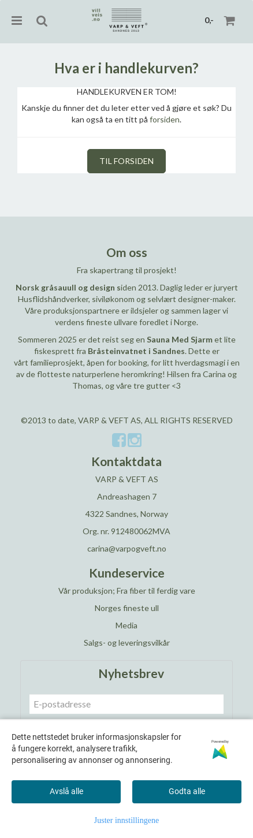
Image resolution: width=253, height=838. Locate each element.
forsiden (165, 119)
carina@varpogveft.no (126, 548)
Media (126, 625)
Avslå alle (66, 791)
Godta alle (187, 791)
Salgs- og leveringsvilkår (127, 642)
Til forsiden (126, 161)
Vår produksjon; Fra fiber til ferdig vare (126, 590)
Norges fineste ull (127, 608)
